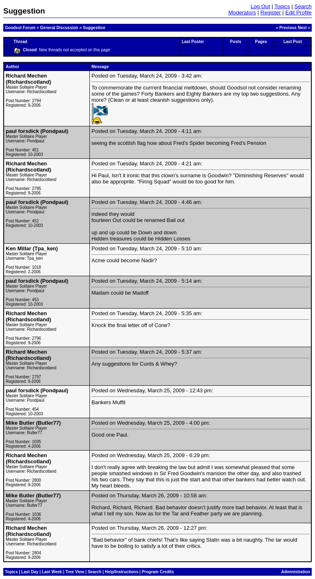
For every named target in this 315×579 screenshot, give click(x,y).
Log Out (260, 6)
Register (270, 12)
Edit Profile (298, 12)
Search (303, 6)
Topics (282, 6)
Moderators (242, 12)
